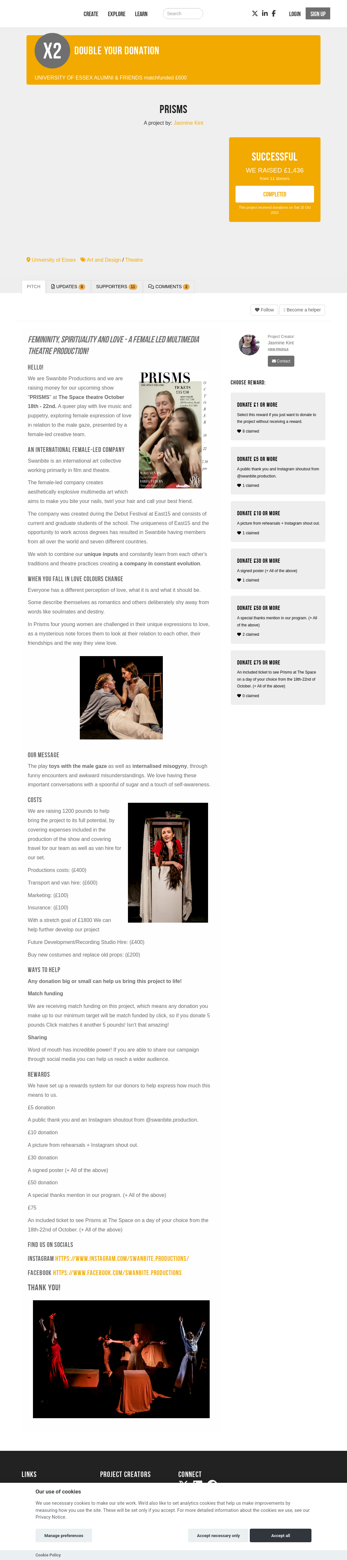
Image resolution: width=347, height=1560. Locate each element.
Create (91, 13)
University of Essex (51, 260)
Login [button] (295, 13)
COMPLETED (274, 194)
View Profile (278, 349)
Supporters (116, 287)
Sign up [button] (318, 13)
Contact (281, 361)
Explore (116, 13)
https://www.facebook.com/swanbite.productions (117, 1272)
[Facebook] (274, 13)
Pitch (33, 286)
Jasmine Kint (281, 342)
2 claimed (279, 621)
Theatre (134, 260)
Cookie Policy (48, 1555)
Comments (169, 287)
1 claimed (279, 472)
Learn (141, 13)
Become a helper (302, 309)
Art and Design (100, 260)
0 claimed (279, 678)
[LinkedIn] (265, 13)
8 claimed (279, 418)
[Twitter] (255, 13)
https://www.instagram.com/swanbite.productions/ (122, 1258)
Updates (68, 287)
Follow (264, 309)
